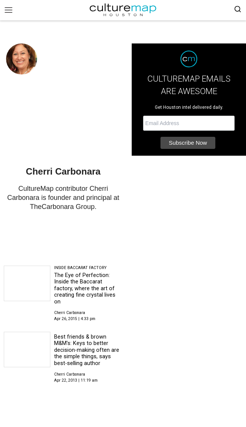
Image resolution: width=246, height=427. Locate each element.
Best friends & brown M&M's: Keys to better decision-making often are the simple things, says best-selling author (86, 350)
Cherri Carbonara (69, 312)
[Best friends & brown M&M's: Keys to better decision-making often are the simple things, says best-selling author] (27, 349)
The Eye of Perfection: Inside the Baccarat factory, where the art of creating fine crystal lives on (84, 288)
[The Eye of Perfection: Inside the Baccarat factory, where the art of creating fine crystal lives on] (27, 283)
